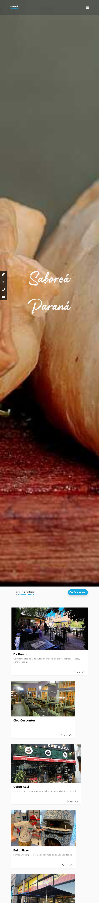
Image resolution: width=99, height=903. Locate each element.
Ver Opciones (77, 592)
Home (17, 592)
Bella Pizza (21, 851)
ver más (81, 673)
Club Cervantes (24, 721)
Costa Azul (21, 788)
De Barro (20, 655)
